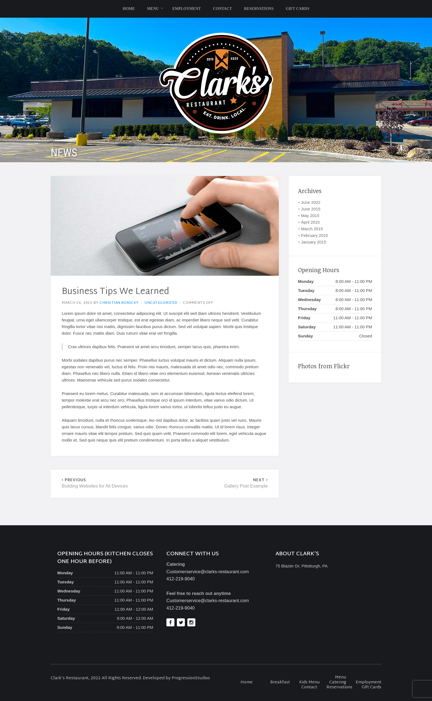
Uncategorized (160, 303)
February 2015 (314, 235)
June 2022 (310, 202)
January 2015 (313, 242)
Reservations (259, 9)
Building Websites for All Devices (113, 483)
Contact (222, 9)
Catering (337, 682)
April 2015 (310, 222)
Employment (186, 9)
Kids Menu (309, 682)
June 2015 (310, 209)
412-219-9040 (180, 578)
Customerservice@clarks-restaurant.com (207, 571)
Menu (153, 9)
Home (129, 9)
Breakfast (280, 682)
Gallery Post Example (216, 483)
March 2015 (312, 228)
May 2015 (310, 215)
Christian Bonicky (119, 303)
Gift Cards (297, 9)
